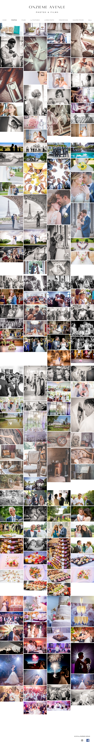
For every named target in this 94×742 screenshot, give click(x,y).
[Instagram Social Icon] (82, 740)
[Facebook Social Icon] (87, 740)
